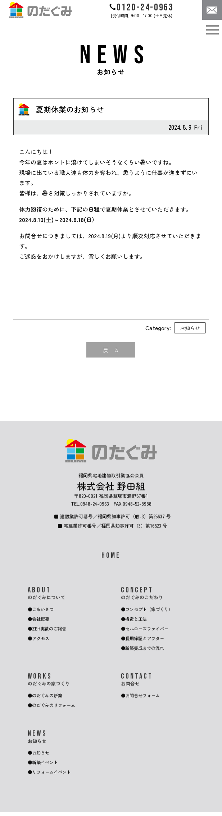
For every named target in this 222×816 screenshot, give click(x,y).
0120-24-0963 (141, 7)
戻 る (110, 350)
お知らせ (190, 328)
